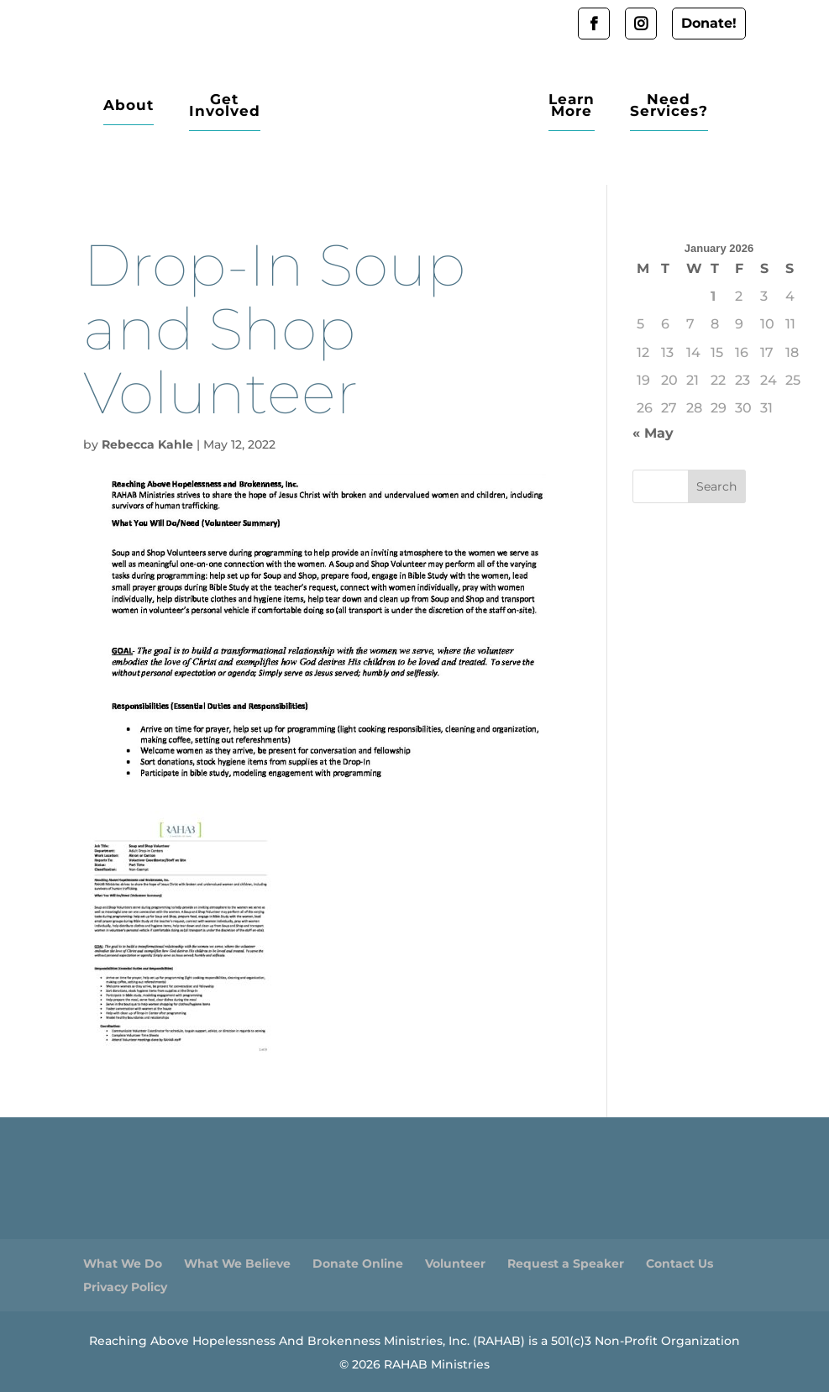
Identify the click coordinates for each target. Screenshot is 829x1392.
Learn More (571, 106)
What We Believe (237, 1263)
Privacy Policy (125, 1287)
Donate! (709, 23)
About (128, 106)
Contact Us (679, 1263)
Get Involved (224, 106)
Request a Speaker (565, 1263)
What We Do (122, 1263)
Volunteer (455, 1263)
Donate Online (357, 1263)
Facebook (594, 23)
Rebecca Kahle (147, 444)
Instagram (641, 23)
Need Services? (669, 106)
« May (653, 433)
